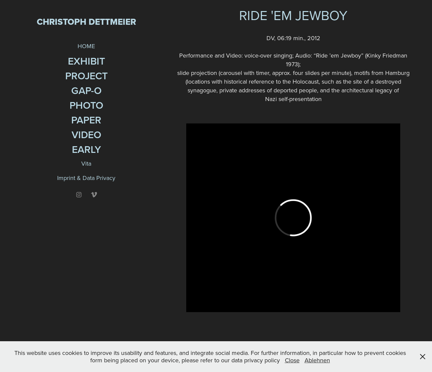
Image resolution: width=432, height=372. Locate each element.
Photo (86, 105)
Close (292, 360)
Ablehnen (317, 360)
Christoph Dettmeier (86, 21)
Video (86, 134)
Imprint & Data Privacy (86, 178)
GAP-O (86, 90)
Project (86, 76)
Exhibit (86, 61)
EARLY (86, 149)
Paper (86, 120)
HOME (86, 46)
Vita (86, 163)
